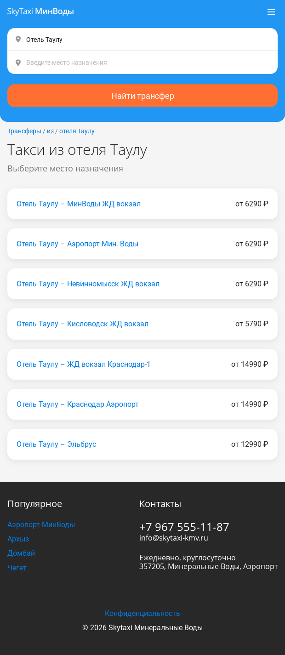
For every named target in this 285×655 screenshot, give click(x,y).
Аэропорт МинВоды (41, 524)
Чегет (17, 568)
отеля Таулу (77, 131)
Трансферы (24, 131)
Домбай (21, 553)
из (50, 131)
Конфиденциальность (142, 613)
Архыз (18, 539)
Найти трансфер (142, 96)
